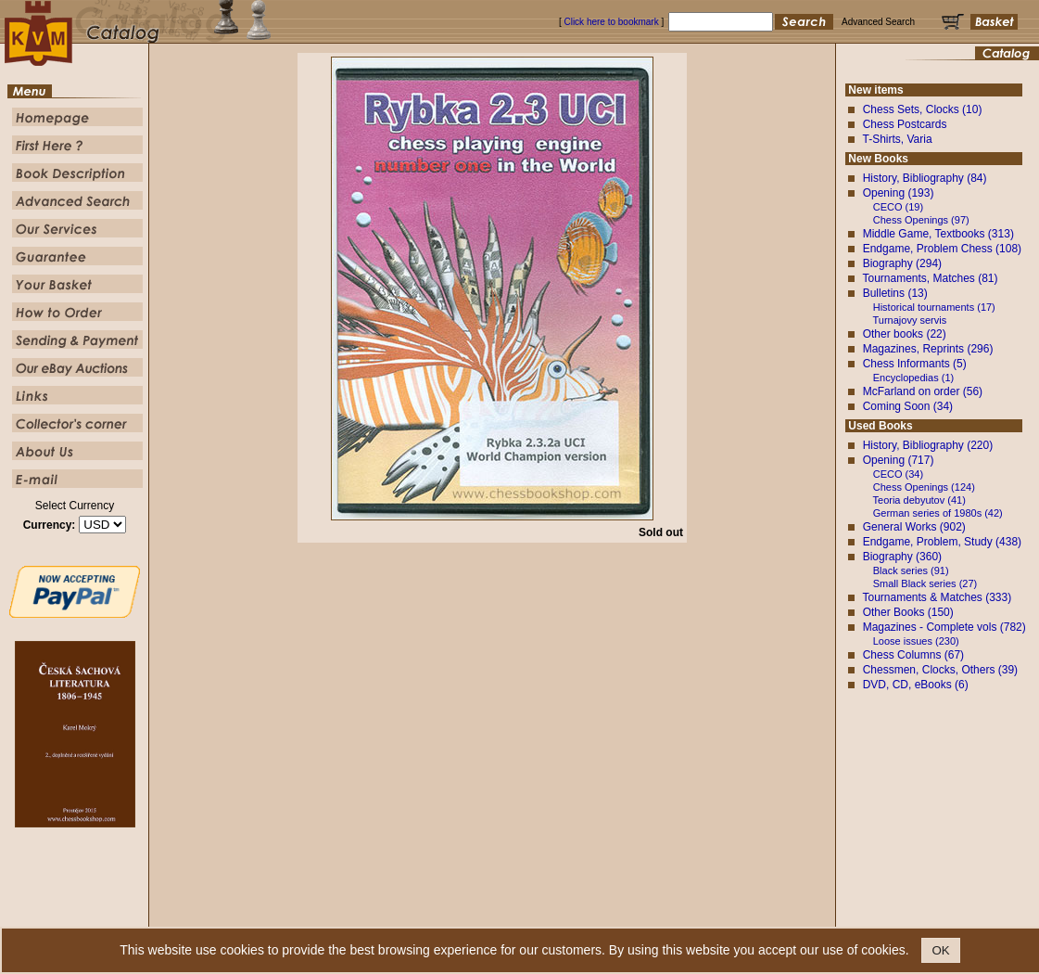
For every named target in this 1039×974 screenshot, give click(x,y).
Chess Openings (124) (924, 487)
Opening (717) (898, 460)
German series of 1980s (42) (938, 513)
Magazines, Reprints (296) (928, 348)
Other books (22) (904, 333)
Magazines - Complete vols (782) (944, 627)
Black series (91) (911, 570)
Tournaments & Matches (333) (936, 597)
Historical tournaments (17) (934, 307)
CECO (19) (898, 206)
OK (940, 950)
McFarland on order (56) (922, 391)
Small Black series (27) (925, 583)
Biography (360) (902, 556)
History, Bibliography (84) (925, 178)
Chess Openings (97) (921, 219)
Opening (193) (898, 192)
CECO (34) (898, 474)
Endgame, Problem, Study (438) (942, 541)
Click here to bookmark (611, 22)
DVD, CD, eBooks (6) (916, 684)
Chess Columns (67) (913, 654)
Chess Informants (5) (915, 363)
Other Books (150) (908, 612)
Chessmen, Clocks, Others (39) (940, 669)
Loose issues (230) (916, 641)
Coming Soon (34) (908, 406)
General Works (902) (914, 526)
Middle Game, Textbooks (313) (938, 233)
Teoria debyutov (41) (919, 500)
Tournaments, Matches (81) (929, 278)
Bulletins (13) (895, 293)
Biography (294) (902, 263)
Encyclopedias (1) (913, 377)
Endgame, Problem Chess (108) (942, 248)
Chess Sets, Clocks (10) (922, 109)
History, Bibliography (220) (928, 445)
